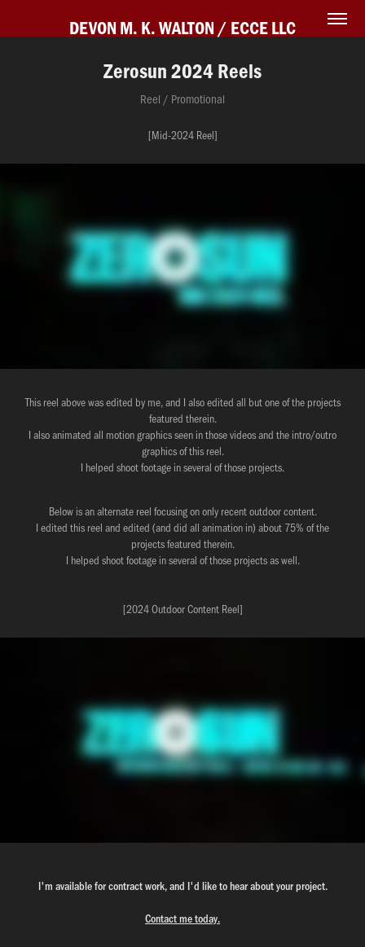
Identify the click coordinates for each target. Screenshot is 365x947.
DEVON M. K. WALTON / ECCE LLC (182, 27)
